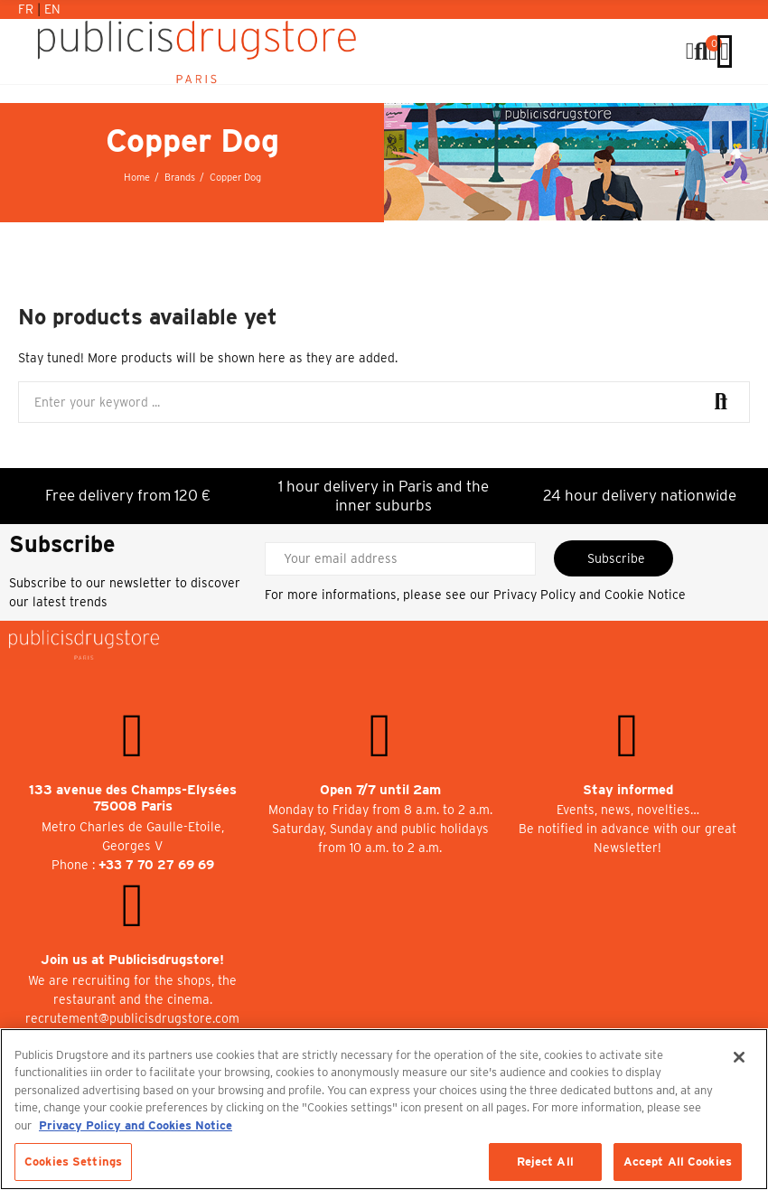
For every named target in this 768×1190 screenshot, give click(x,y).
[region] (384, 1109)
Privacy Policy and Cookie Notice (589, 594)
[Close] (739, 1057)
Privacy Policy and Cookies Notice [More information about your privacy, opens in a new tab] (135, 1125)
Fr (27, 9)
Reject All (545, 1161)
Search (721, 402)
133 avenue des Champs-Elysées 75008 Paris (133, 798)
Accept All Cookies (677, 1161)
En (52, 9)
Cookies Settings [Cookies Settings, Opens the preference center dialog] (73, 1161)
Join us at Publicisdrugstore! (132, 959)
